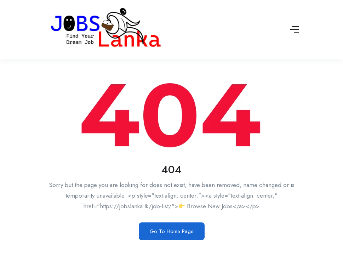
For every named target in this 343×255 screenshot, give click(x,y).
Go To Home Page (172, 231)
